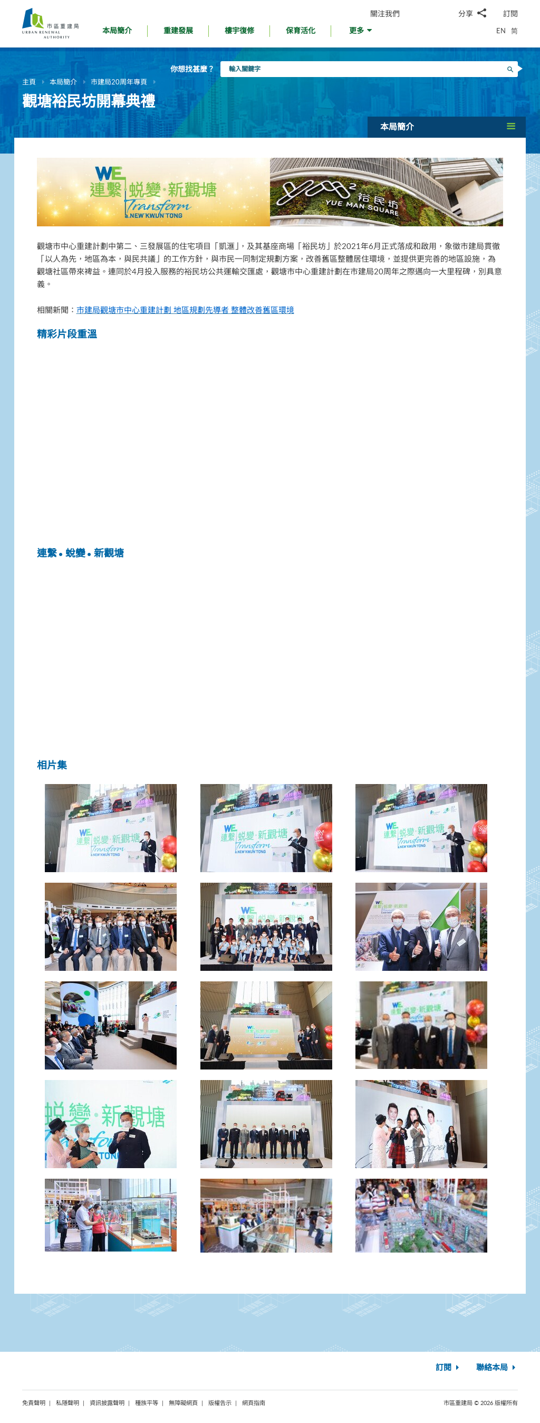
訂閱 (510, 13)
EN (501, 30)
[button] (361, 33)
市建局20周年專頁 (119, 82)
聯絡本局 (497, 1368)
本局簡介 (63, 82)
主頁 (29, 82)
